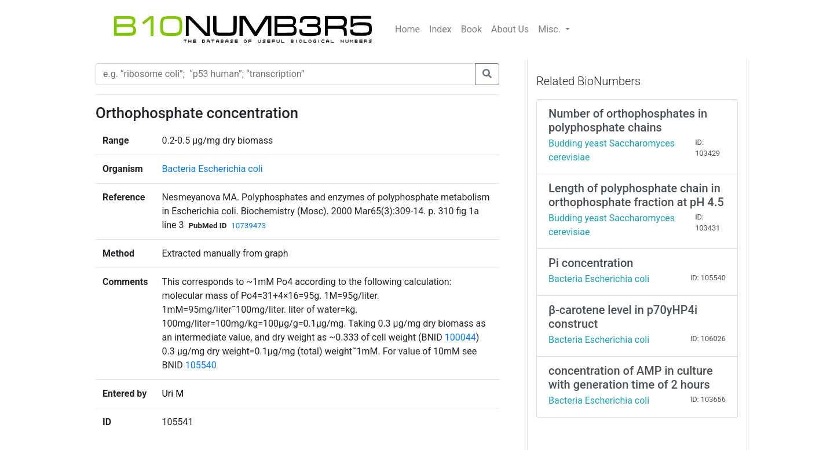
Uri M (173, 393)
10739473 (248, 225)
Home (407, 29)
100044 (460, 337)
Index (440, 29)
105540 (201, 365)
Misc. (550, 29)
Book (471, 29)
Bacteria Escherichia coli (212, 168)
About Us (510, 29)
